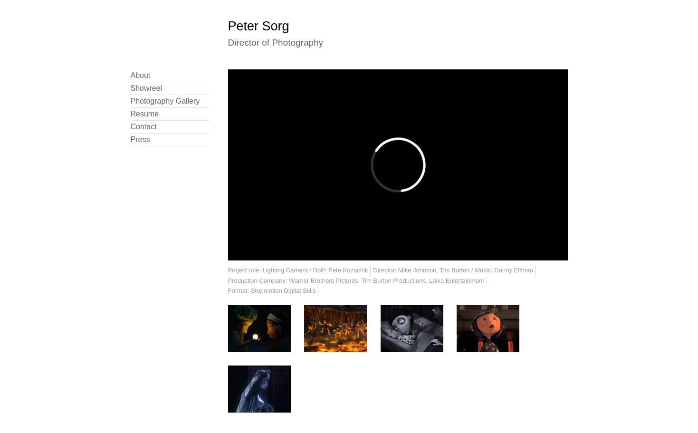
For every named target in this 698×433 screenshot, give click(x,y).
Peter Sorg (258, 26)
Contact (144, 127)
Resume (145, 114)
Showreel (147, 88)
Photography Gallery (165, 101)
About (141, 75)
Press (140, 139)
